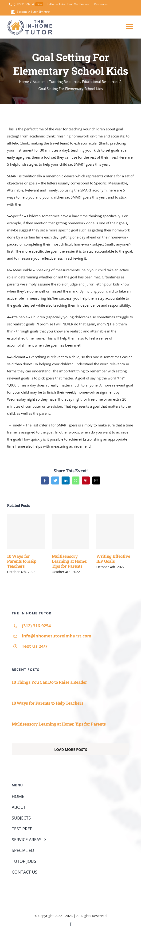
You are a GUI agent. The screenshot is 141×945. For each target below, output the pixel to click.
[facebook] (70, 924)
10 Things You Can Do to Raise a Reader (49, 682)
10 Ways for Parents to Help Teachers (21, 561)
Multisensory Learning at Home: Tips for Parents (69, 561)
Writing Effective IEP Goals (113, 558)
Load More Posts (70, 749)
